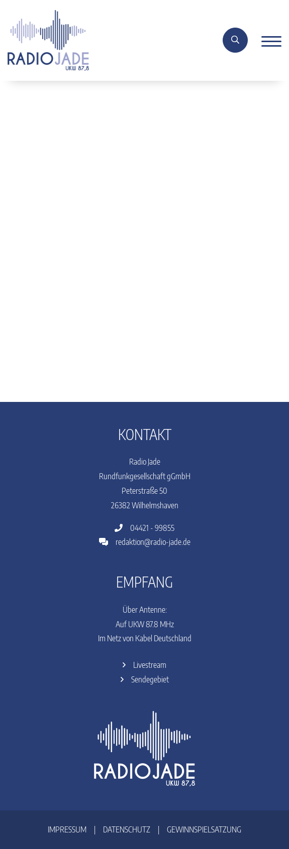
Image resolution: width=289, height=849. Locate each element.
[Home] (48, 40)
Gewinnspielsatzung (204, 829)
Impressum (67, 829)
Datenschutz (126, 829)
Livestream (144, 665)
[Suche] (235, 40)
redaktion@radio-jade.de (144, 542)
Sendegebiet (145, 679)
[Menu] (267, 41)
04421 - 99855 (144, 528)
